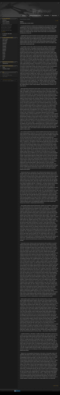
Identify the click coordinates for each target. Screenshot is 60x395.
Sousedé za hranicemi (6, 28)
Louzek (3, 56)
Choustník (4, 47)
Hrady (4, 67)
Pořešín (3, 53)
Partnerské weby (5, 73)
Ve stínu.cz (24, 15)
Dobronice (4, 44)
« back (54, 385)
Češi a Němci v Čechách (6, 27)
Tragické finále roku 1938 (7, 30)
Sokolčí (3, 55)
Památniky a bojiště (6, 68)
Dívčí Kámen (4, 40)
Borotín (3, 52)
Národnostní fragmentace (7, 25)
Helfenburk (4, 43)
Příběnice (4, 50)
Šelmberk (4, 49)
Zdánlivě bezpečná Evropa (7, 24)
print (57, 385)
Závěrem (4, 31)
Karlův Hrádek (5, 39)
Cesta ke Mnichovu (6, 23)
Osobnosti (4, 35)
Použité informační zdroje (7, 75)
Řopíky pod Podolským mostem (35, 15)
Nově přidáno (46, 15)
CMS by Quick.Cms (55, 390)
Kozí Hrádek (4, 42)
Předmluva (4, 20)
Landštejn (4, 46)
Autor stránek (4, 76)
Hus (3, 59)
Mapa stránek (54, 15)
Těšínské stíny (5, 63)
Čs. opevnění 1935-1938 (7, 33)
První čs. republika (5, 21)
